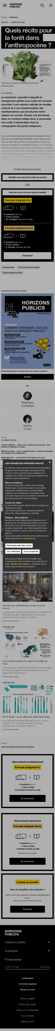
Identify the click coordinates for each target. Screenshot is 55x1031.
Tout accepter (31, 551)
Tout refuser (13, 551)
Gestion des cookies (20, 564)
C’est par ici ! (30, 538)
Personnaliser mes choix (18, 545)
